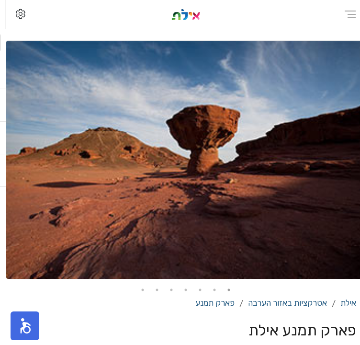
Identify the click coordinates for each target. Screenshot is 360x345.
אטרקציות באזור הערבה (281, 303)
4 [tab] (180, 290)
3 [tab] (194, 290)
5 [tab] (165, 290)
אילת (342, 303)
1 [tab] (223, 290)
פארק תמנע (209, 303)
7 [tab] (137, 290)
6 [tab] (151, 290)
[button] (19, 325)
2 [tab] (209, 290)
